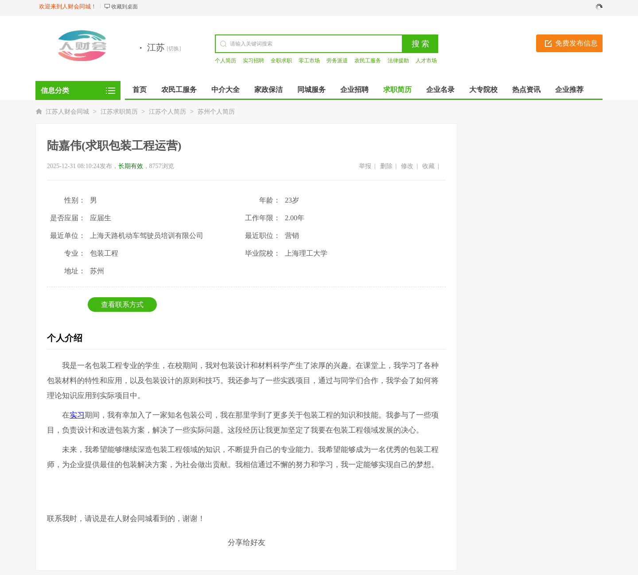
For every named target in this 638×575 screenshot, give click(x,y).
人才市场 (426, 61)
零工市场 (309, 61)
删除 (386, 166)
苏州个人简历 (216, 111)
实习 (77, 415)
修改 (407, 166)
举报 (365, 166)
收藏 (428, 166)
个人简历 (225, 61)
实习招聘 (253, 61)
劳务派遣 (337, 61)
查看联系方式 (122, 304)
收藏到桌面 (124, 7)
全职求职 (281, 61)
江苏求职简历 (119, 111)
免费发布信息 (576, 43)
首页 (139, 89)
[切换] (174, 49)
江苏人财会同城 (67, 111)
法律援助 (398, 61)
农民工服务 (367, 61)
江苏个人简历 (167, 111)
